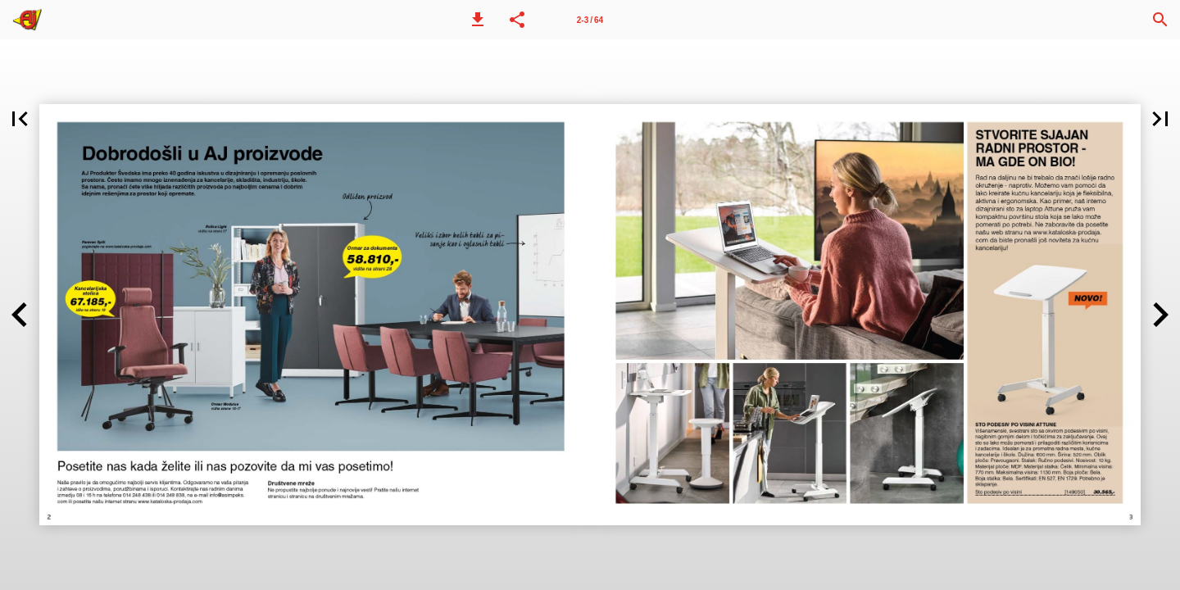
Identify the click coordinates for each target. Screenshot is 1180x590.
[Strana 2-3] (590, 19)
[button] (477, 19)
